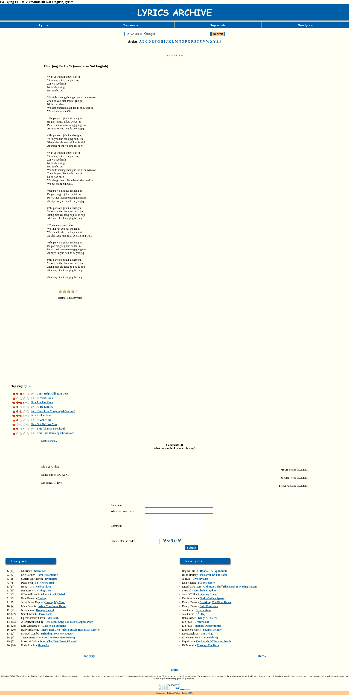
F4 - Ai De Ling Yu (42, 406)
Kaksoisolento (206, 586)
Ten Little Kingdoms (205, 594)
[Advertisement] (23, 144)
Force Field (45, 618)
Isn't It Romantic (48, 579)
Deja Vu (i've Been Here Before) (56, 641)
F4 (181, 55)
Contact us (160, 697)
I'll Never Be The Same (213, 579)
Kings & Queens (207, 622)
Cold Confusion (209, 610)
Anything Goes (42, 594)
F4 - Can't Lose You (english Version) (53, 411)
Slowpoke (43, 649)
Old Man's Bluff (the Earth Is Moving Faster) (230, 590)
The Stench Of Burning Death (213, 645)
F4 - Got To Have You (44, 424)
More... (262, 660)
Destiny (42, 602)
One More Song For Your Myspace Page (69, 626)
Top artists (218, 25)
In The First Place (40, 590)
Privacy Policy (173, 697)
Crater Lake (202, 626)
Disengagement (45, 614)
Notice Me (40, 575)
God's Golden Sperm (212, 602)
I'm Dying (207, 637)
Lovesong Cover (207, 598)
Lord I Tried (57, 598)
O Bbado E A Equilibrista (212, 575)
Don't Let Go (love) (206, 641)
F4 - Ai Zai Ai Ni (41, 419)
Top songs (130, 25)
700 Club (53, 622)
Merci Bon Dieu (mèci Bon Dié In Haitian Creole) (70, 633)
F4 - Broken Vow (41, 415)
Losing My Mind (55, 606)
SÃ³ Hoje (201, 618)
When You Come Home (52, 610)
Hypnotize (51, 583)
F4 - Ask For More (42, 402)
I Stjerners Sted (44, 586)
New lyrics (305, 25)
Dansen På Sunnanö (54, 630)
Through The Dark (208, 649)
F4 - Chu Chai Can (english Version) (52, 433)
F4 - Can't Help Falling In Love (49, 393)
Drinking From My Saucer (57, 637)
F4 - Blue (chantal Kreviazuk (48, 428)
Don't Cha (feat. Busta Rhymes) (58, 645)
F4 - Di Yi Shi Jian (42, 398)
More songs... (49, 440)
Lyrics (43, 25)
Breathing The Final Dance (216, 606)
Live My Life (200, 583)
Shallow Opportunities (208, 630)
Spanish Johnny (212, 633)
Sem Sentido (203, 614)
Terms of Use (187, 697)
